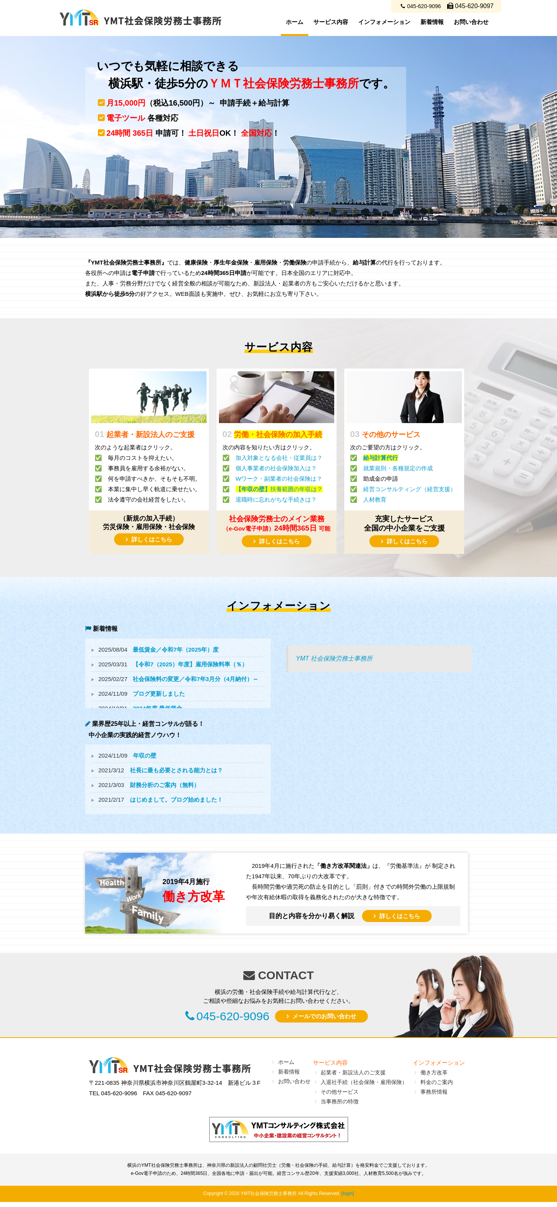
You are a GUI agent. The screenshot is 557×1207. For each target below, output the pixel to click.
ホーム (294, 22)
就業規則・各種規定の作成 (398, 468)
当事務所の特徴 (340, 1106)
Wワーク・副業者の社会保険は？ (279, 478)
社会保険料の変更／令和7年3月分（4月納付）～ (195, 679)
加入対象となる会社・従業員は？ (279, 457)
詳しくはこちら (152, 539)
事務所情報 (434, 1097)
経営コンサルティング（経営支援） (409, 489)
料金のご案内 (436, 1087)
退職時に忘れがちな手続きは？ (276, 499)
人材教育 (374, 499)
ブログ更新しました (159, 693)
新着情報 (432, 22)
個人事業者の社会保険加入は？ (276, 468)
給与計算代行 (380, 457)
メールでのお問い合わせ (338, 1019)
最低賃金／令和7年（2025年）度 (176, 649)
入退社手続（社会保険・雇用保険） (364, 1087)
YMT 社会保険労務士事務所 (334, 658)
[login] (348, 1199)
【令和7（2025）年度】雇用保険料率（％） (190, 664)
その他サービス (340, 1097)
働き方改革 (434, 1077)
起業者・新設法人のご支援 (353, 1077)
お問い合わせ (471, 22)
